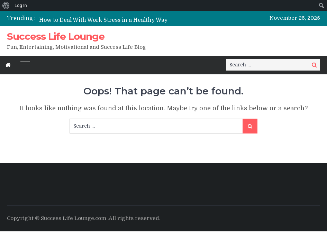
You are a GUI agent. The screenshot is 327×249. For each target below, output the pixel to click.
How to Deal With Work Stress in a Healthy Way (103, 20)
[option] (117, 20)
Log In (21, 5)
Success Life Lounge (56, 36)
